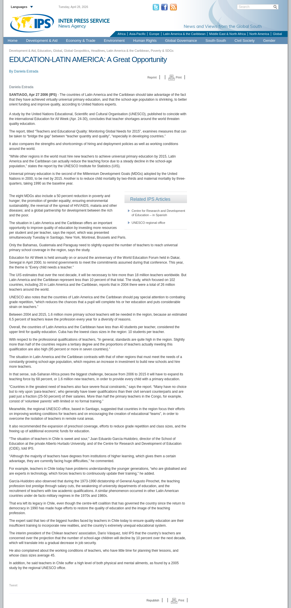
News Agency (72, 26)
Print (175, 77)
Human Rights (145, 40)
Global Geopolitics (76, 50)
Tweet (13, 585)
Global (277, 34)
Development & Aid (42, 40)
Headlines (98, 50)
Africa (122, 34)
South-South (215, 40)
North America (259, 34)
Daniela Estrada (26, 71)
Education (44, 50)
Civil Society (244, 40)
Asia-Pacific (137, 34)
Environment (114, 40)
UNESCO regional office (148, 222)
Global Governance (181, 40)
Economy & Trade (80, 40)
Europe (154, 34)
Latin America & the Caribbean (184, 34)
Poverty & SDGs (162, 50)
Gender (269, 40)
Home (13, 40)
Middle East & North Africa (227, 34)
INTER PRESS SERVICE (84, 20)
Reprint (152, 77)
